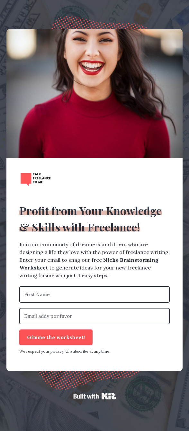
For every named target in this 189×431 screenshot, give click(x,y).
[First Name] (94, 294)
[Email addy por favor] (94, 316)
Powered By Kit (94, 396)
